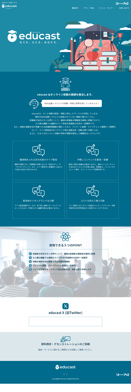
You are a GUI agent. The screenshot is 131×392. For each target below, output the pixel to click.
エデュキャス (9, 5)
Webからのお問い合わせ (66, 361)
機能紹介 (75, 8)
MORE (38, 176)
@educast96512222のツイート (46, 327)
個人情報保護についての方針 (49, 382)
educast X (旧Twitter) (83, 382)
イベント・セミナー (106, 8)
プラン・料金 (89, 8)
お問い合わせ (67, 382)
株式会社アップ (122, 3)
